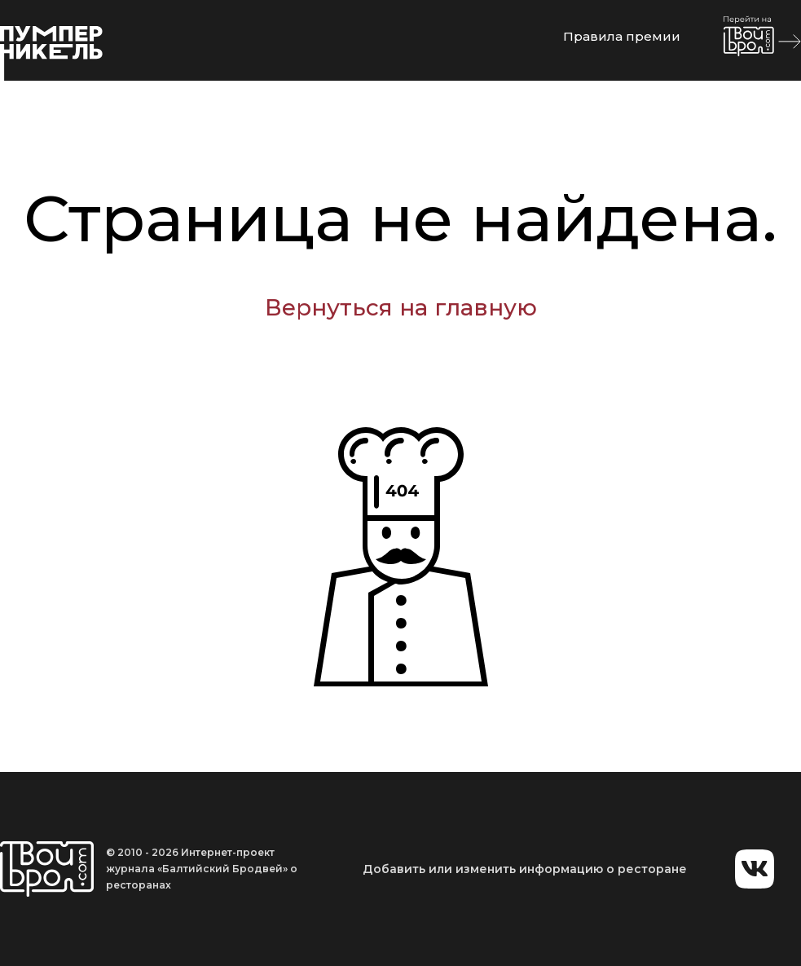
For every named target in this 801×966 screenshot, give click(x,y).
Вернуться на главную (401, 307)
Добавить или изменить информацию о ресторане (525, 869)
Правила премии (621, 36)
